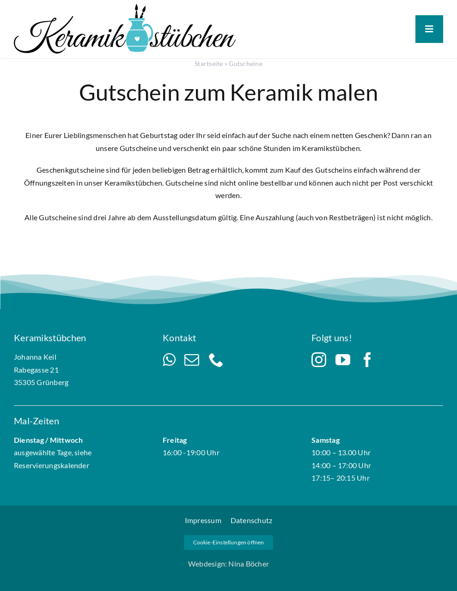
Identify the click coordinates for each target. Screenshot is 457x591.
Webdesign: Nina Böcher (228, 563)
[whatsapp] (169, 359)
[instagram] (318, 359)
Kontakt (179, 337)
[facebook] (367, 359)
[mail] (191, 359)
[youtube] (342, 359)
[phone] (216, 359)
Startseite (209, 63)
